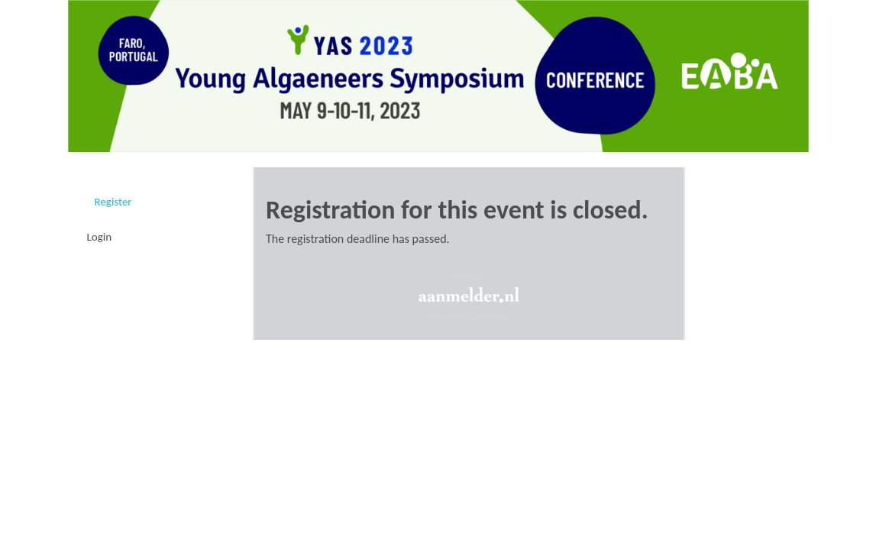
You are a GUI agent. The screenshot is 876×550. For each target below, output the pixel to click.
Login (99, 237)
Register (113, 202)
